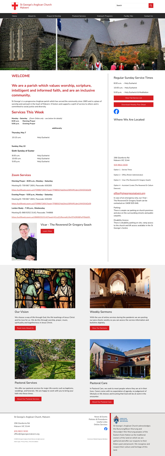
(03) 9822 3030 (21, 431)
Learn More (47, 231)
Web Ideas (104, 439)
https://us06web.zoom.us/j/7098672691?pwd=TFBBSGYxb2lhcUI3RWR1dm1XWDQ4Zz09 (51, 190)
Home (14, 16)
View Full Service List (133, 98)
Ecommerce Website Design (94, 439)
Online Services (100, 424)
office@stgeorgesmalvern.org (129, 193)
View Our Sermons (99, 328)
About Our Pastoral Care (101, 402)
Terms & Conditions (33, 441)
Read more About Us (25, 328)
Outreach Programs (105, 16)
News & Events (100, 416)
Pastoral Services (79, 16)
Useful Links (102, 422)
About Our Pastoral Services (28, 399)
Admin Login (17, 441)
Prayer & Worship (54, 16)
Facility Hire (128, 16)
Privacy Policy (24, 441)
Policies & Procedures (98, 419)
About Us (32, 16)
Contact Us (148, 16)
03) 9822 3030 (121, 165)
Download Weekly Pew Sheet (134, 104)
